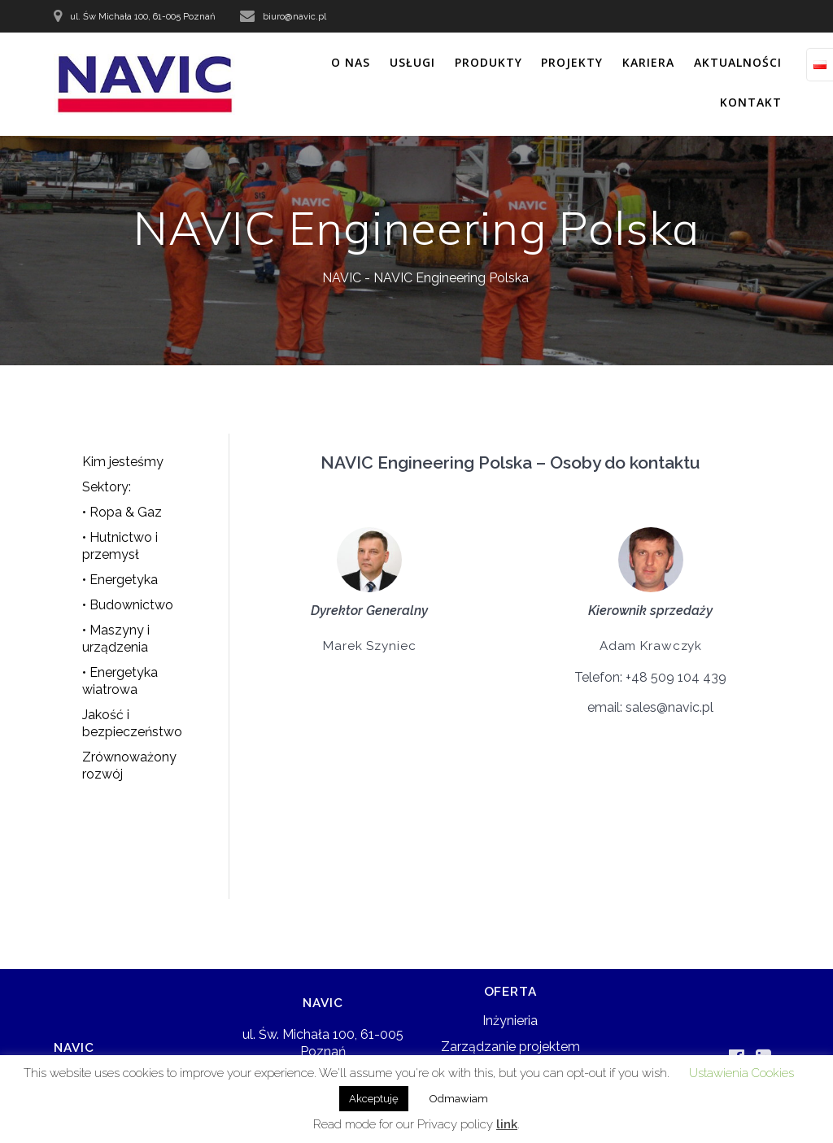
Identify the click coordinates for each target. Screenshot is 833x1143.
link (506, 1124)
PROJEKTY (572, 62)
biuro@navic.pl (294, 16)
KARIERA (648, 62)
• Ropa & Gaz (122, 512)
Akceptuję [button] (374, 1099)
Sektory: (106, 487)
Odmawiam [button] (459, 1099)
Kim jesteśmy (123, 461)
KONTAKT (751, 102)
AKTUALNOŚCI (738, 62)
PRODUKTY (488, 62)
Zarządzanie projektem (510, 1046)
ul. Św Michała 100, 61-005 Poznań (143, 16)
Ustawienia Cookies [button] (741, 1073)
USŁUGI (412, 62)
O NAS (350, 62)
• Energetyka (120, 579)
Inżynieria (510, 1020)
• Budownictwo (127, 605)
